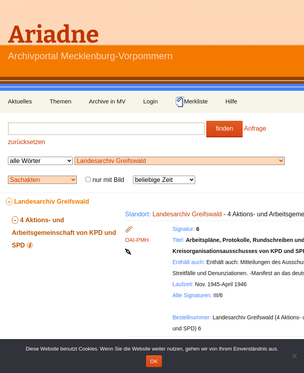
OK (154, 361)
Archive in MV (107, 101)
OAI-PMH (137, 240)
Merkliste (191, 102)
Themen (60, 101)
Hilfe (231, 101)
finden (224, 128)
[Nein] (294, 356)
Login (150, 101)
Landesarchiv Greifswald (187, 214)
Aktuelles (20, 101)
